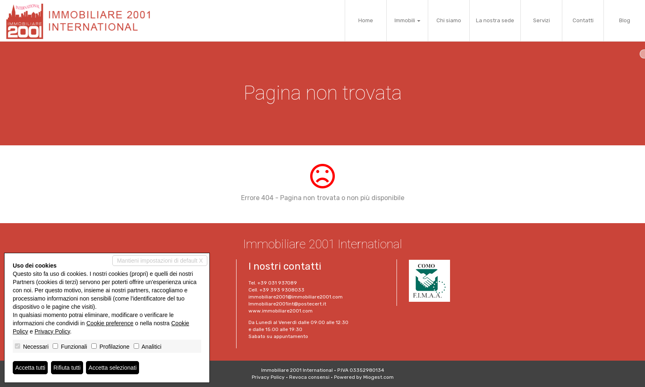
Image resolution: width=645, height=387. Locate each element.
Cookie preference (109, 323)
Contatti (583, 20)
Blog (624, 20)
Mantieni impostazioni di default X (160, 260)
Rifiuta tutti (67, 367)
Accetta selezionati (112, 367)
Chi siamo (448, 20)
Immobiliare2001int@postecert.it (287, 304)
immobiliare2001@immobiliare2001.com (295, 297)
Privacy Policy (268, 377)
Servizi (541, 20)
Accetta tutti (30, 367)
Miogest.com (378, 377)
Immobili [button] (407, 20)
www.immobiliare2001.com (280, 311)
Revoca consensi (309, 377)
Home (365, 20)
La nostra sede (495, 20)
